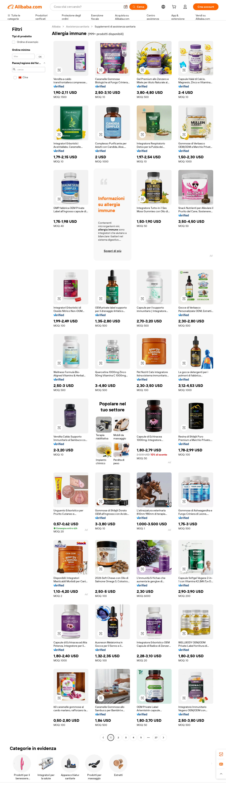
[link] (221, 754)
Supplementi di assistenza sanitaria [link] (115, 26)
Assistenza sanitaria (77, 26)
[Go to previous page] (103, 737)
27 (156, 737)
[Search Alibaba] (87, 7)
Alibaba (56, 26)
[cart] (175, 7)
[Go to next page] (163, 737)
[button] (125, 7)
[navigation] (28, 382)
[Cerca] (138, 7)
